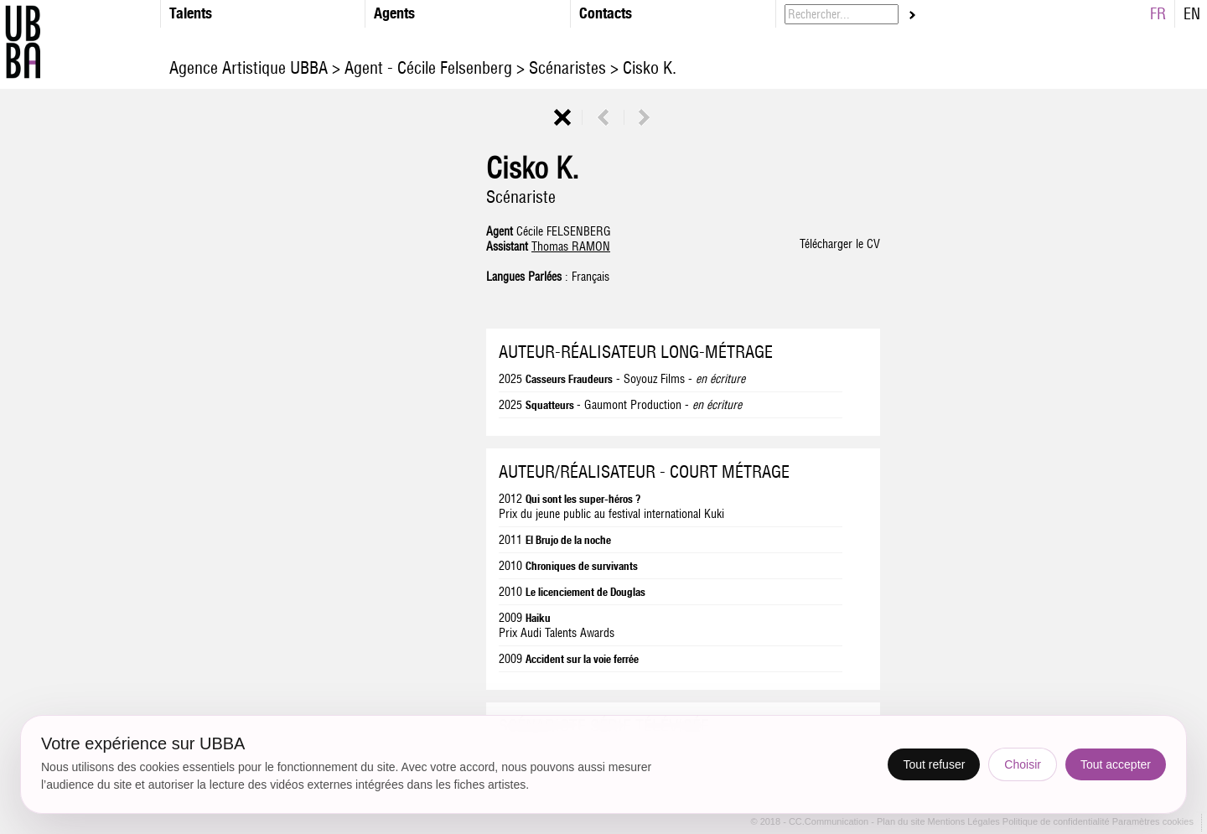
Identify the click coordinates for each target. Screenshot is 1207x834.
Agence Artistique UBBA (250, 67)
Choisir (1022, 764)
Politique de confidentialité (1056, 822)
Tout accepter (1115, 764)
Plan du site (902, 822)
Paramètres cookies (1153, 822)
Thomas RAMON (570, 246)
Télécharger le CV (840, 243)
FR (1158, 13)
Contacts (605, 13)
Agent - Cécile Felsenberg (428, 67)
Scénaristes (567, 67)
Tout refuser (934, 764)
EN (1192, 13)
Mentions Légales (965, 822)
